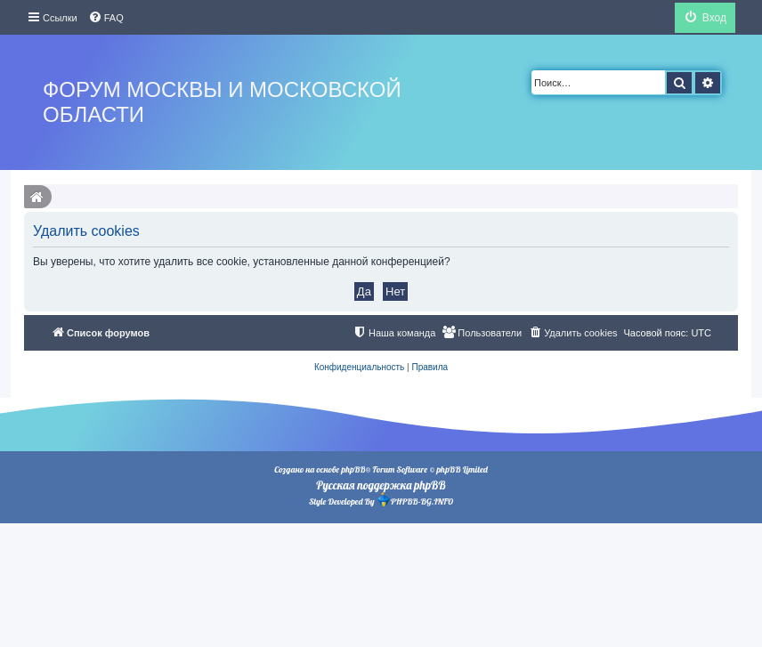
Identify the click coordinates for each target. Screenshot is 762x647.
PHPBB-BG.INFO (415, 499)
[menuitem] (106, 17)
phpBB (353, 469)
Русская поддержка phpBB (380, 485)
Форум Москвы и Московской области (222, 101)
